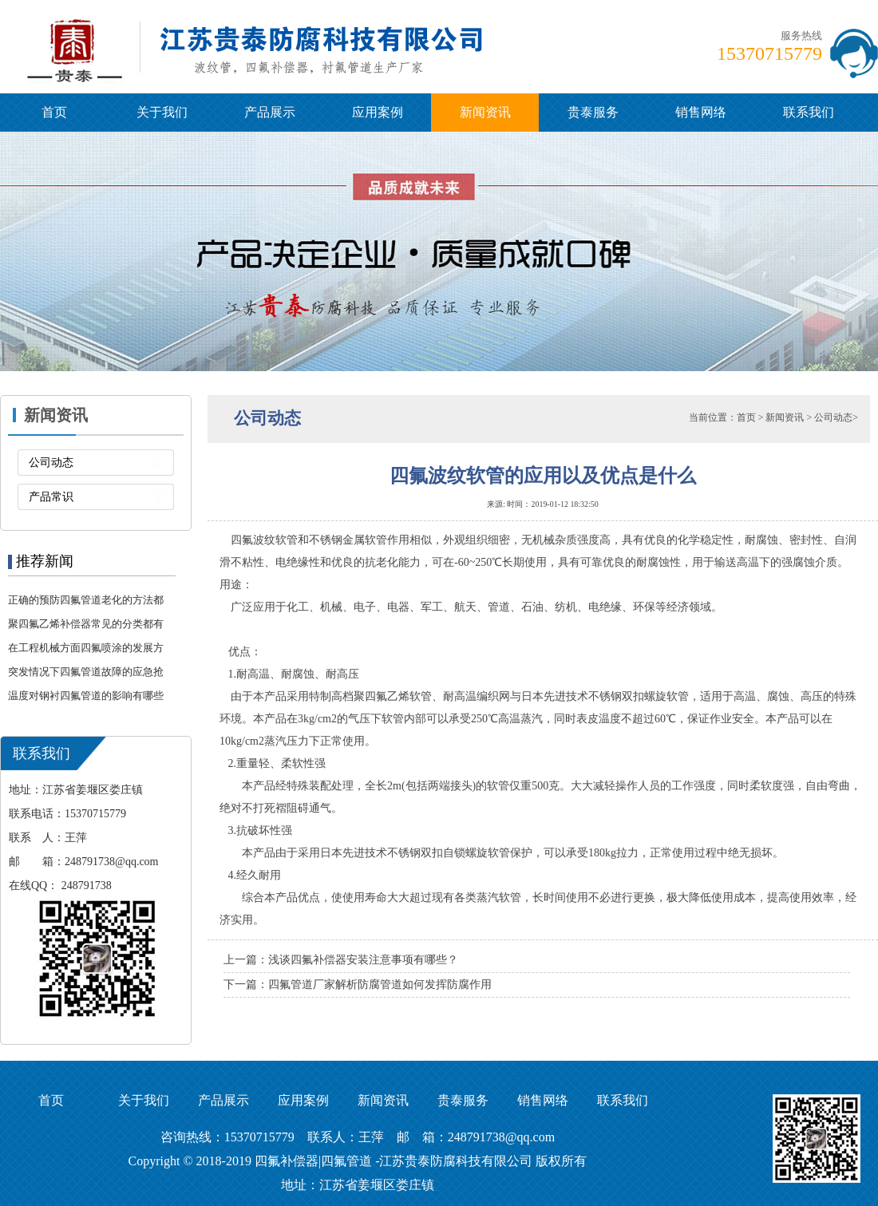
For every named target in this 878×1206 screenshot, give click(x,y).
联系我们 (808, 112)
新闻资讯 (485, 112)
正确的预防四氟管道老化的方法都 (86, 600)
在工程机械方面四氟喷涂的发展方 (86, 648)
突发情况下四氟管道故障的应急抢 (86, 672)
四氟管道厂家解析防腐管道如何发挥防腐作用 (380, 985)
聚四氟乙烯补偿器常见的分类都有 (86, 624)
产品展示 (269, 112)
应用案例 (377, 112)
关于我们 (162, 112)
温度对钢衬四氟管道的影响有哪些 (86, 696)
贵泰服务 (593, 112)
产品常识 (51, 497)
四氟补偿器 (286, 1161)
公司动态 (51, 463)
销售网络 (700, 112)
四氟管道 (346, 1161)
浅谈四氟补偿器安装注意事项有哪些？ (363, 960)
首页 (54, 112)
